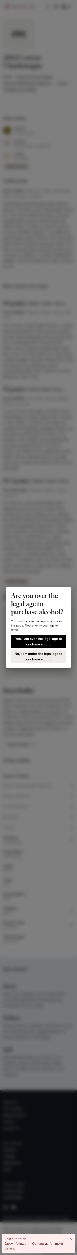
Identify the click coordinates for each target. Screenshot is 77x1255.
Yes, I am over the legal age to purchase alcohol (38, 641)
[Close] (71, 1239)
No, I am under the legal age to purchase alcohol (38, 656)
